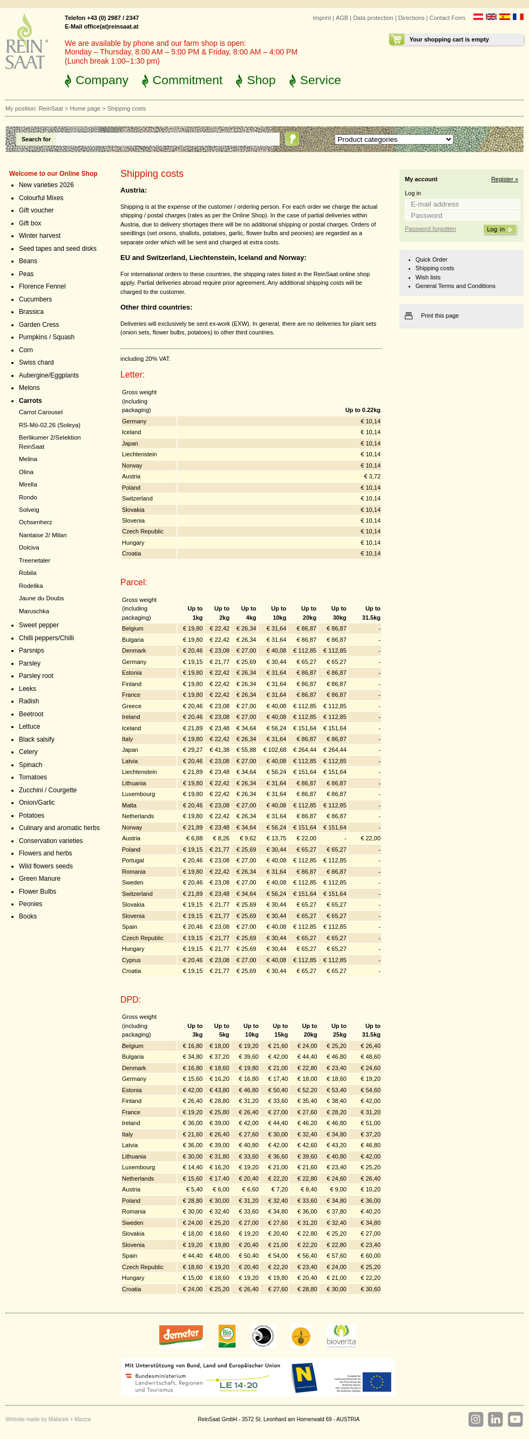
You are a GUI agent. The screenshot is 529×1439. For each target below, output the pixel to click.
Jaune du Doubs (41, 598)
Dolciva (29, 547)
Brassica (31, 312)
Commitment (188, 80)
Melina (28, 459)
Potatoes (31, 815)
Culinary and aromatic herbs (59, 828)
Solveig (29, 509)
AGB (342, 18)
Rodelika (31, 586)
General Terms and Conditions (456, 286)
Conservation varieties (51, 841)
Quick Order (431, 259)
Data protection (373, 18)
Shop (261, 80)
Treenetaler (34, 560)
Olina (26, 472)
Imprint (322, 18)
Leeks (27, 689)
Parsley (29, 663)
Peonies (30, 904)
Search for (36, 139)
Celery (28, 752)
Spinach (30, 765)
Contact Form (447, 18)
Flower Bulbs (37, 891)
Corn (26, 350)
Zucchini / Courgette (48, 790)
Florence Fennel (42, 286)
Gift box (30, 223)
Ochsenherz (35, 522)
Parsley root (36, 676)
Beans (28, 261)
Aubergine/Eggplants (49, 375)
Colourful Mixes (41, 198)
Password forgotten (430, 228)
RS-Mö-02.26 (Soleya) (49, 425)
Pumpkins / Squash (46, 337)
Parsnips (31, 650)
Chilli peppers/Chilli (46, 638)
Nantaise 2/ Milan (43, 535)
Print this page (440, 315)
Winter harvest (39, 235)
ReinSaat (51, 108)
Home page (85, 108)
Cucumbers (35, 299)
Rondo (28, 497)
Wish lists (428, 277)
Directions (411, 18)
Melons (29, 388)
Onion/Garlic (37, 802)
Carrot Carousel (41, 412)
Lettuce (29, 726)
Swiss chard (36, 362)
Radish (29, 701)
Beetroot (31, 714)
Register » (504, 179)
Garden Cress (39, 324)
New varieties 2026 (46, 185)
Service (320, 80)
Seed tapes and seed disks (58, 248)
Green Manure (39, 878)
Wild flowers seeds (46, 866)
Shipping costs (435, 268)
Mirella (28, 484)
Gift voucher (36, 210)
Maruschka (34, 611)
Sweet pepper (39, 625)
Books (28, 916)
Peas (26, 274)
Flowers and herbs (45, 853)
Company (102, 80)
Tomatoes (33, 777)
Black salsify (37, 739)
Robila (28, 573)
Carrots (30, 401)
